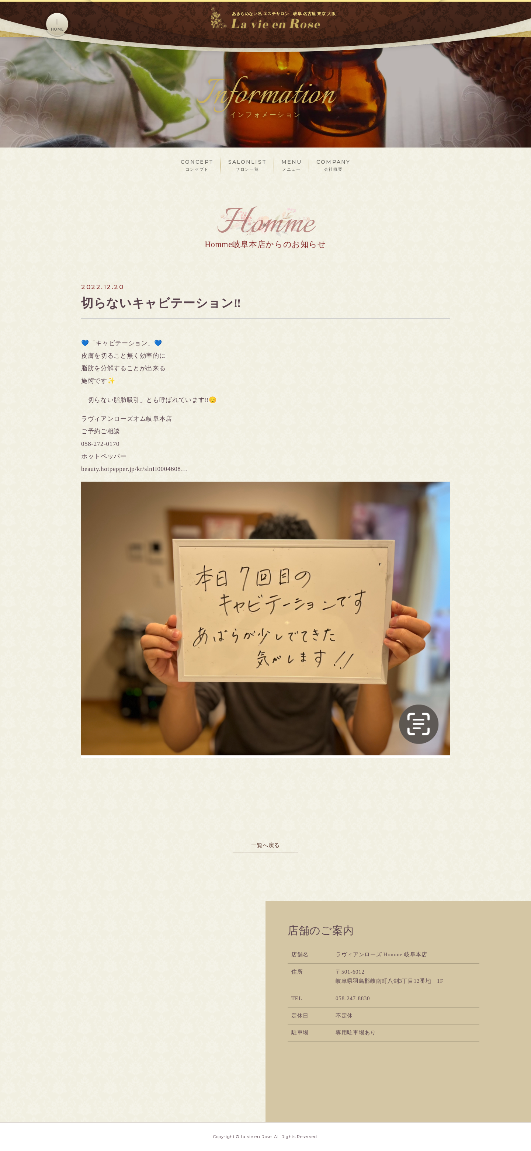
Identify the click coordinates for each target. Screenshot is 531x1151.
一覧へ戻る (265, 845)
